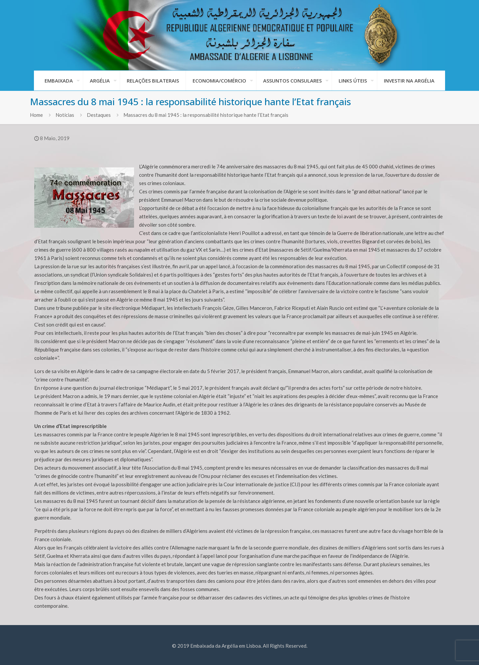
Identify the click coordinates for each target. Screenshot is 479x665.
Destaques (99, 115)
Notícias (65, 115)
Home (36, 115)
